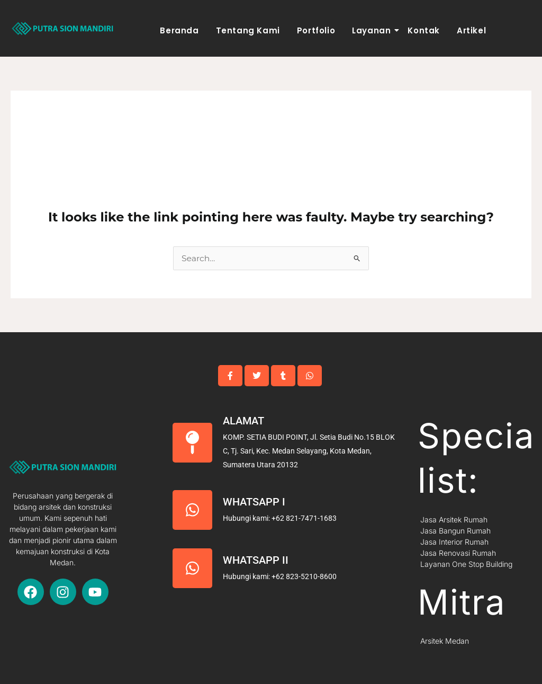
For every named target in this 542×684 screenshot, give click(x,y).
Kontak (424, 30)
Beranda (179, 30)
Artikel (471, 30)
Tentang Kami (248, 30)
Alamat (243, 420)
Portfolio (316, 30)
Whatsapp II (255, 560)
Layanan (373, 30)
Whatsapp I (254, 501)
